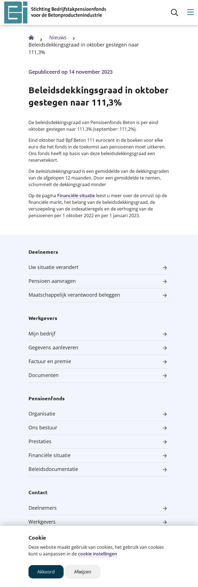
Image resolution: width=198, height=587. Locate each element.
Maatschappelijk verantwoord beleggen (74, 294)
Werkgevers (42, 521)
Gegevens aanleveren (53, 347)
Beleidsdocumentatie (53, 469)
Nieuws (58, 37)
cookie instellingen (97, 554)
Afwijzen (82, 572)
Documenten (43, 375)
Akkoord (46, 572)
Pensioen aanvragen (52, 281)
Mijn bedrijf (41, 333)
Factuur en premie (49, 361)
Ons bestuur (42, 427)
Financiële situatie (76, 196)
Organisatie (41, 413)
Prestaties (39, 441)
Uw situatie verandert (53, 267)
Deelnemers (42, 507)
